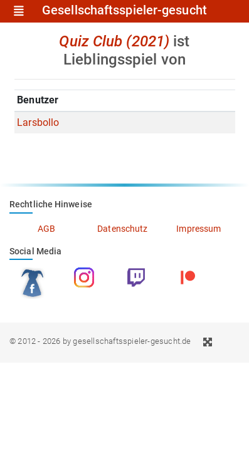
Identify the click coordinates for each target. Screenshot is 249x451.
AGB (46, 229)
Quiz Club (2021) (114, 41)
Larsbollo (38, 122)
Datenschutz (122, 229)
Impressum (198, 229)
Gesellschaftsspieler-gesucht (124, 11)
